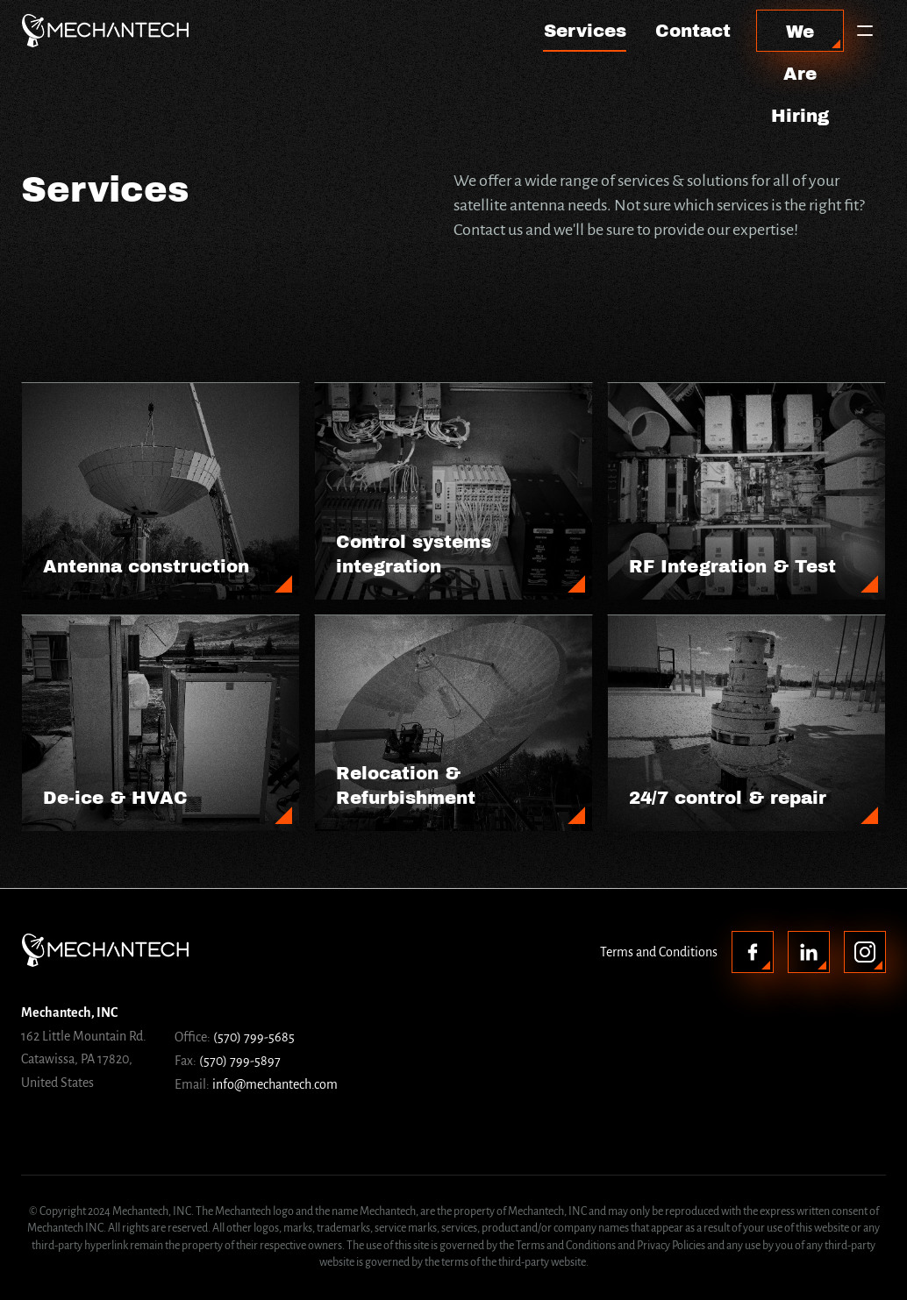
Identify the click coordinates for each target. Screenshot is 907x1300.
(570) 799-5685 (254, 1037)
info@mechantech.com (275, 1084)
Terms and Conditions (659, 952)
